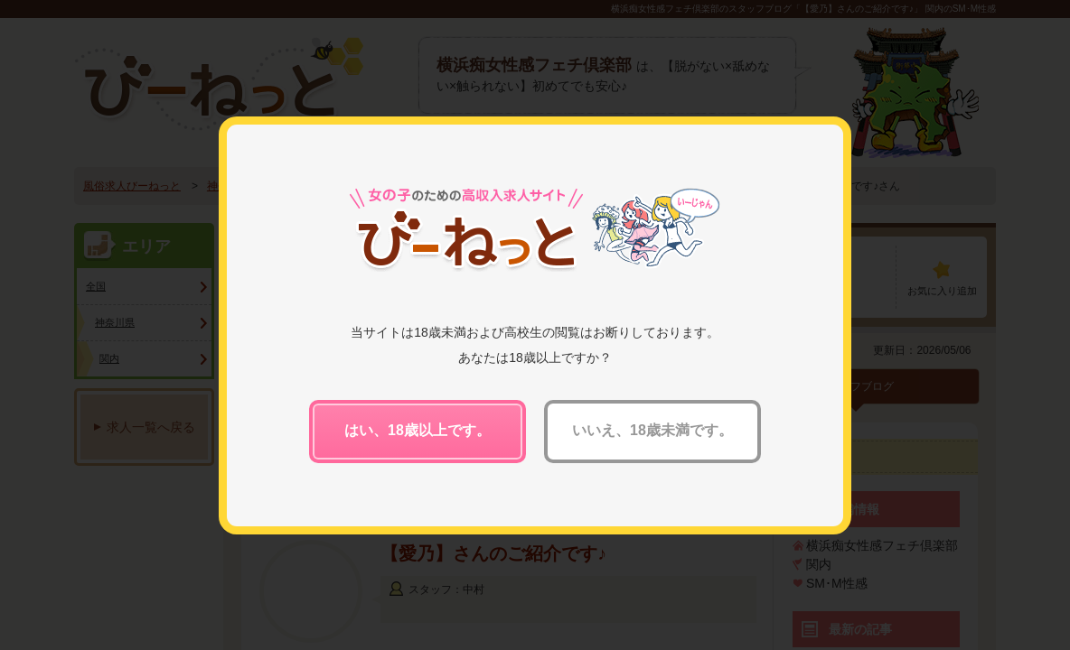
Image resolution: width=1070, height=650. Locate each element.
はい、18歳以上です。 (417, 430)
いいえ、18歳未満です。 (652, 430)
